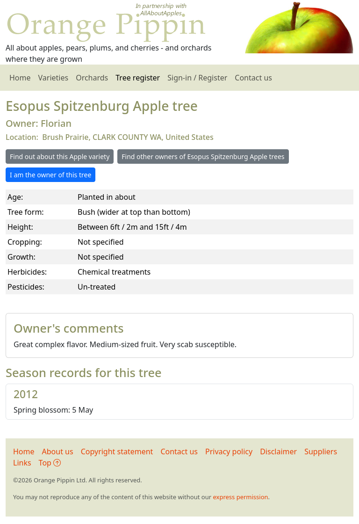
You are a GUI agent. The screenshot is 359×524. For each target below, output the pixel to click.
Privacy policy (228, 451)
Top (50, 463)
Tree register (137, 78)
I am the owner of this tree (50, 174)
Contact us (253, 78)
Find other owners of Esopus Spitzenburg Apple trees (203, 156)
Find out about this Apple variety (59, 156)
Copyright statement (117, 451)
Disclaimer (278, 451)
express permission (240, 497)
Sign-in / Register (197, 78)
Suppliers (320, 451)
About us (57, 451)
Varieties (53, 78)
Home (20, 78)
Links (22, 463)
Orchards (92, 78)
